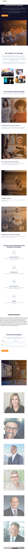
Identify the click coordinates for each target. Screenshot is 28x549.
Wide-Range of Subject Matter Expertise (10, 161)
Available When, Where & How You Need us (10, 234)
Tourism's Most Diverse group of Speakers (10, 125)
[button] (26, 1)
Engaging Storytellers (6, 198)
